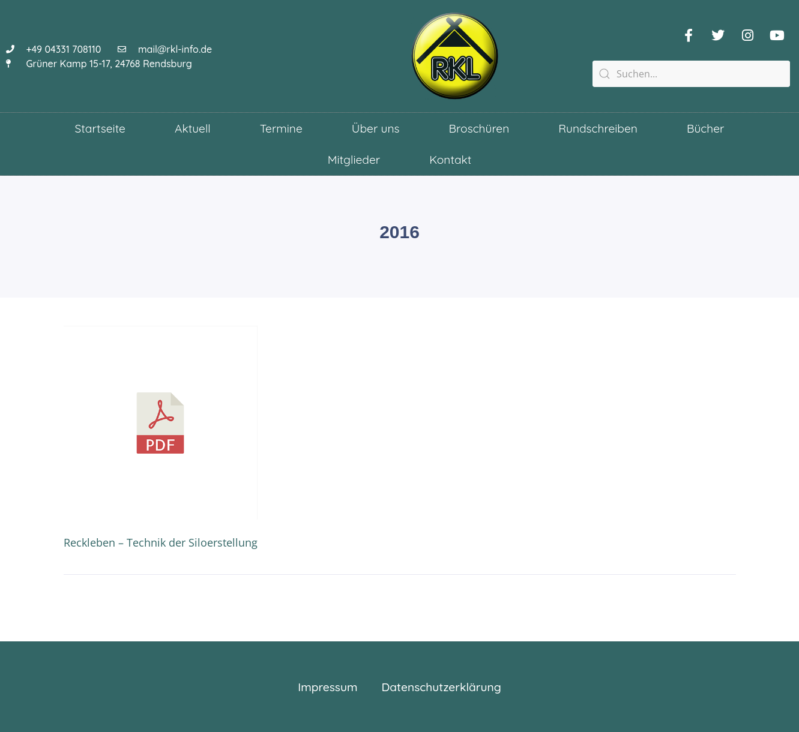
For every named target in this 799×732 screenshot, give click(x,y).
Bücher (705, 128)
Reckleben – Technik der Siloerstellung (161, 542)
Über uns (376, 128)
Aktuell (193, 128)
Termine (281, 128)
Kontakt (450, 159)
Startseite (100, 128)
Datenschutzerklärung (441, 687)
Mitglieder (354, 159)
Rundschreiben (598, 128)
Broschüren (479, 128)
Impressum (327, 687)
